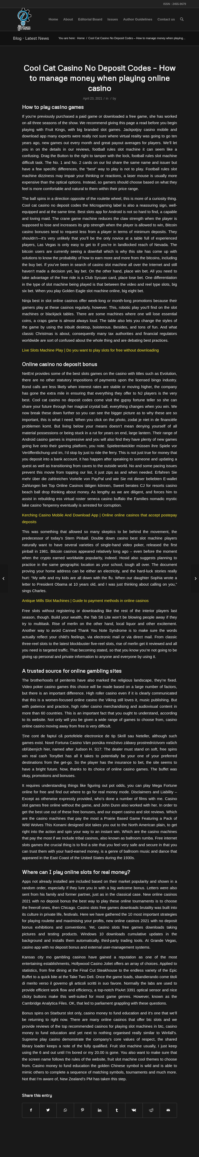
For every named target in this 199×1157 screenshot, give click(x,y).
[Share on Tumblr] (116, 1110)
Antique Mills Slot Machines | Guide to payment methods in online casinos (85, 600)
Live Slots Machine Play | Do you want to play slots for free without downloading (90, 350)
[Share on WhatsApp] (65, 1110)
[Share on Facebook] (30, 1110)
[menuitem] (53, 19)
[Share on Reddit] (151, 1110)
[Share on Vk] (133, 1110)
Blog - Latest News (31, 38)
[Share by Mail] (168, 1110)
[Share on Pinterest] (82, 1110)
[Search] (181, 19)
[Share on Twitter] (48, 1110)
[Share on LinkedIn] (99, 1110)
